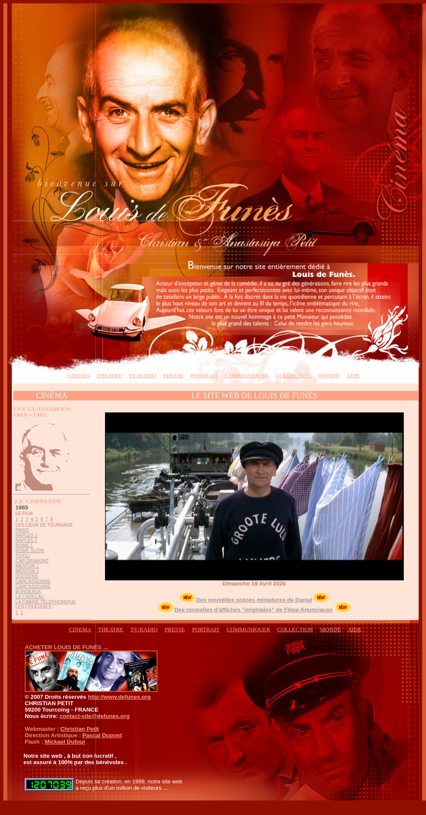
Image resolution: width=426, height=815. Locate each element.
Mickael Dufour (65, 742)
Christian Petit (79, 729)
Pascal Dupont (102, 735)
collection (294, 375)
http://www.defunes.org (119, 697)
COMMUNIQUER (246, 375)
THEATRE (109, 375)
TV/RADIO (142, 375)
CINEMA (78, 375)
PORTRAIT (204, 375)
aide (353, 375)
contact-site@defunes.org (94, 716)
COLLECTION (295, 629)
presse (173, 375)
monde (328, 375)
